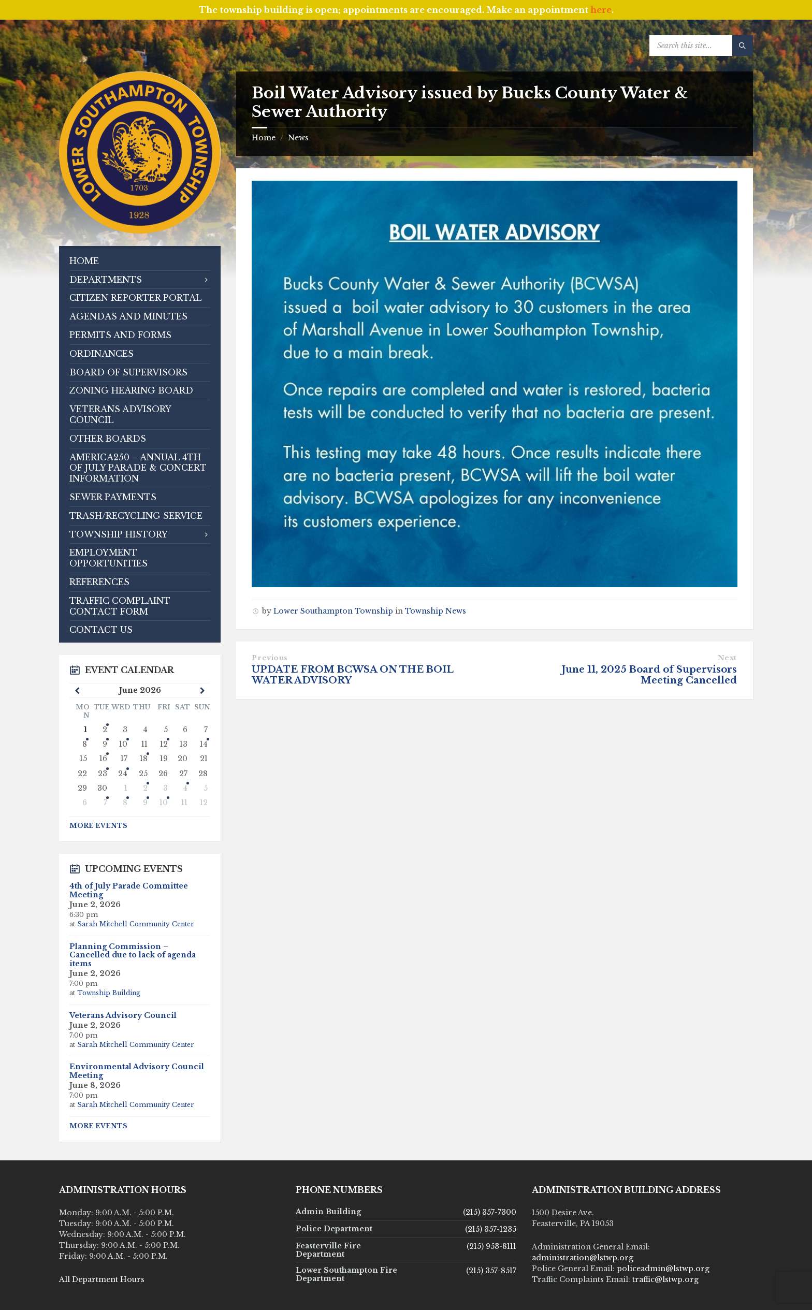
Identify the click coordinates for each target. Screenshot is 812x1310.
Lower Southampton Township (333, 611)
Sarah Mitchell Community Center (135, 924)
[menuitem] (139, 261)
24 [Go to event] (122, 773)
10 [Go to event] (123, 744)
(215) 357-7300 (489, 1212)
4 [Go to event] (185, 788)
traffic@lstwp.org (665, 1279)
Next (727, 657)
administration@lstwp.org (582, 1257)
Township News (435, 611)
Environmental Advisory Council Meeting (136, 1071)
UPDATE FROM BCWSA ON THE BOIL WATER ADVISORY (352, 675)
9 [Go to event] (145, 802)
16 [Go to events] (103, 758)
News (298, 137)
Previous (269, 657)
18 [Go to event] (144, 758)
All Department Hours (101, 1279)
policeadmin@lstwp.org (663, 1268)
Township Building (108, 993)
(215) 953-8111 (491, 1246)
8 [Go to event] (84, 744)
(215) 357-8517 (491, 1270)
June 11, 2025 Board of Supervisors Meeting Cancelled (649, 675)
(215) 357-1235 (490, 1229)
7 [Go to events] (105, 802)
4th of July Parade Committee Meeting (128, 890)
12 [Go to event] (164, 744)
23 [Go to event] (102, 773)
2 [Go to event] (145, 788)
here (601, 10)
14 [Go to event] (204, 744)
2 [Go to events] (105, 729)
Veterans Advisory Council (123, 1015)
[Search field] (701, 45)
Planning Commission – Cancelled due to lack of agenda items (132, 955)
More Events (98, 825)
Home (264, 137)
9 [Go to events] (105, 744)
